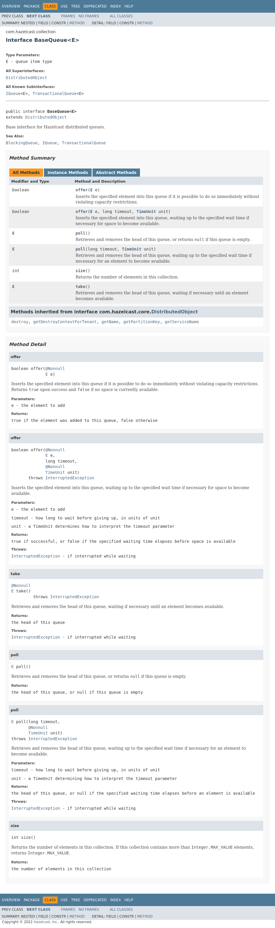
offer (81, 190)
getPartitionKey (141, 321)
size (80, 270)
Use (64, 6)
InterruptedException (69, 478)
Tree (75, 6)
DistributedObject (26, 77)
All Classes (121, 16)
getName (110, 321)
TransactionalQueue (55, 93)
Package (32, 6)
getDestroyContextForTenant (65, 321)
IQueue (13, 93)
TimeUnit (146, 211)
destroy (19, 321)
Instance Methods (67, 172)
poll (80, 233)
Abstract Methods (116, 172)
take (80, 286)
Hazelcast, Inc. (46, 922)
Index (115, 6)
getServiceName (182, 321)
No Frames (89, 16)
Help (128, 6)
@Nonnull (55, 368)
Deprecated (95, 6)
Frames (68, 16)
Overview (11, 6)
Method (77, 23)
